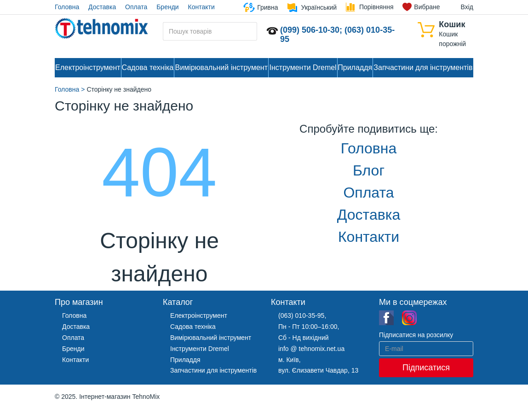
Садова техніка (147, 67)
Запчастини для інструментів (422, 67)
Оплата (136, 7)
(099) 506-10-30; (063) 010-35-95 (337, 34)
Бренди (167, 7)
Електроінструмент (88, 67)
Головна (67, 7)
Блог (369, 170)
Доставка (102, 7)
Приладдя (355, 67)
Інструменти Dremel (303, 67)
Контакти (201, 7)
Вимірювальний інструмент (221, 67)
